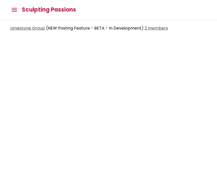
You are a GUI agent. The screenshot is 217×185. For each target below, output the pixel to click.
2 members (156, 28)
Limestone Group (27, 28)
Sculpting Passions (49, 10)
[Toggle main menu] (14, 10)
